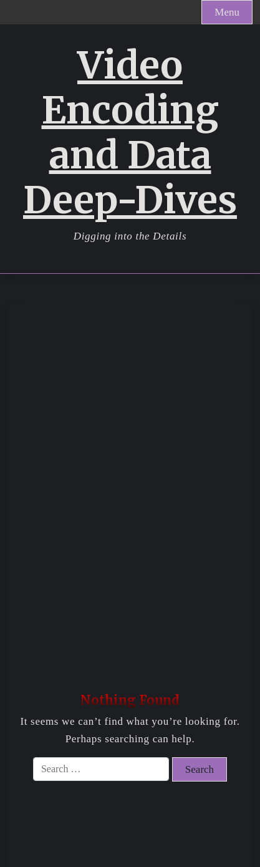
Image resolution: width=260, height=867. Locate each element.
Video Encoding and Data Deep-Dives (130, 133)
